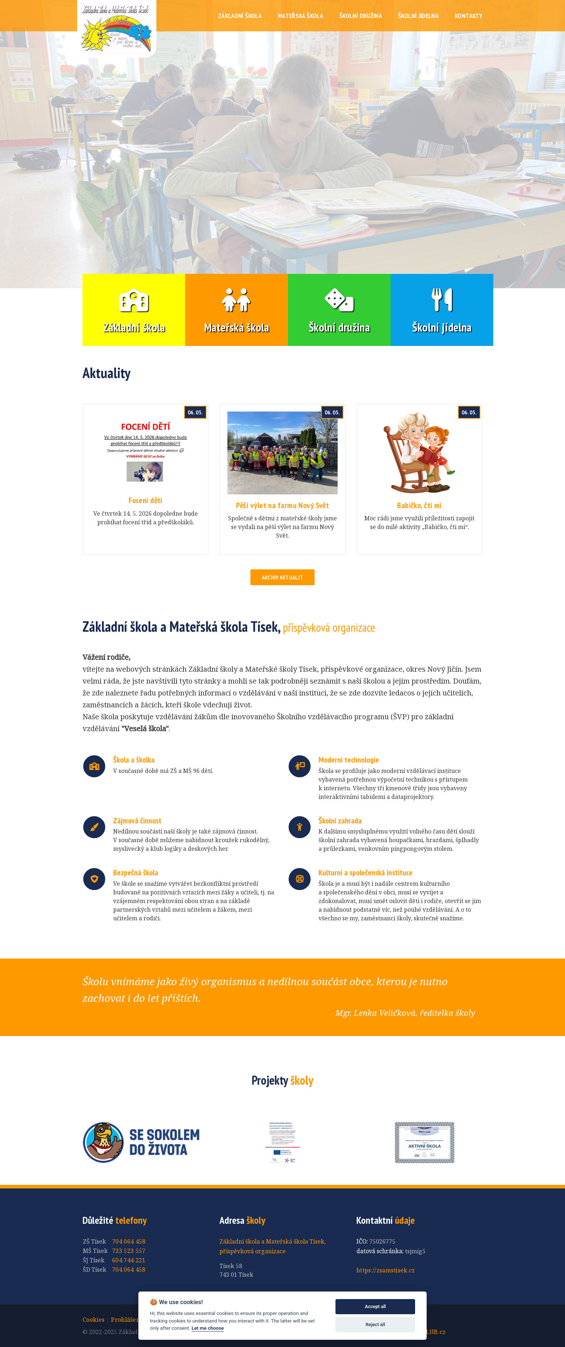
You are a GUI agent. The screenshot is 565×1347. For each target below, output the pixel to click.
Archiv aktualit (282, 577)
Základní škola (240, 16)
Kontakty (468, 16)
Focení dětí (146, 500)
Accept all (375, 1306)
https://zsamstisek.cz (385, 1270)
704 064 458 (129, 1241)
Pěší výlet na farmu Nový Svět (282, 505)
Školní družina (360, 16)
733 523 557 (129, 1251)
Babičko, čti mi (419, 505)
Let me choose (208, 1328)
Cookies (93, 1320)
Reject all (375, 1324)
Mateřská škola (300, 16)
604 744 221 (129, 1260)
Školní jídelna (418, 16)
